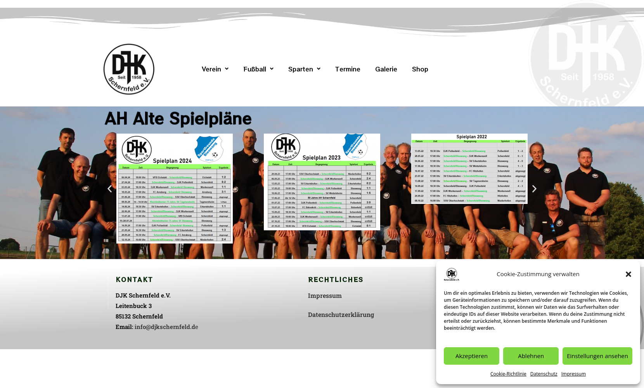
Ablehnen (531, 356)
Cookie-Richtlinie (508, 374)
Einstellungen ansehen (597, 356)
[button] (628, 274)
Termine (347, 68)
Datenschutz (543, 374)
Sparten (304, 68)
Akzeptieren (471, 356)
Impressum (573, 374)
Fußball (258, 68)
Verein (215, 68)
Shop (420, 68)
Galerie (386, 68)
